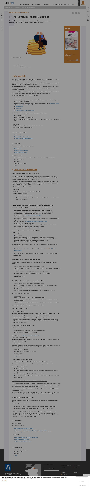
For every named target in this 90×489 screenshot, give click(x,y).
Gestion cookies (86, 474)
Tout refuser (82, 485)
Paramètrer (82, 481)
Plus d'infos (4, 480)
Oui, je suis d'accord (82, 478)
